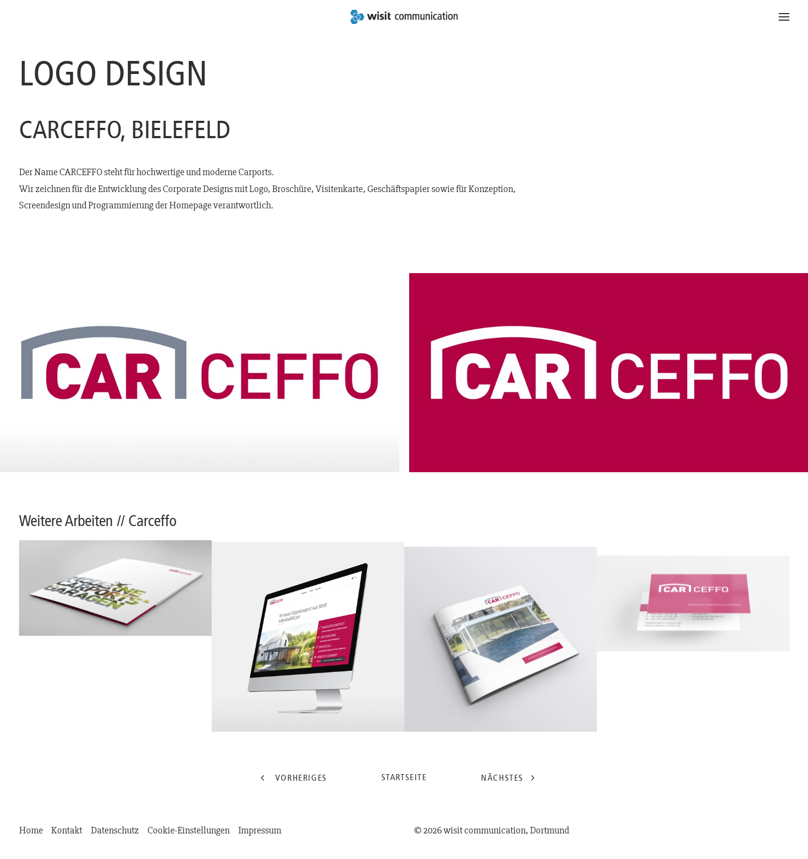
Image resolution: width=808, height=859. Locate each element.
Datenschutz (115, 830)
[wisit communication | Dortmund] (404, 17)
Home (31, 830)
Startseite (404, 777)
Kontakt (66, 830)
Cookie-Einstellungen (188, 830)
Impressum (259, 830)
